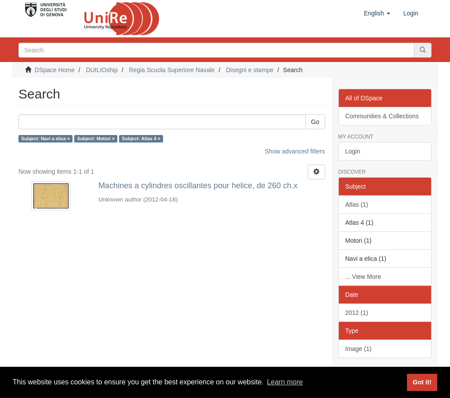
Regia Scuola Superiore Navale (171, 69)
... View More (363, 276)
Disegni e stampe (249, 69)
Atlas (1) (356, 204)
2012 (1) (356, 312)
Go (315, 121)
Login (352, 151)
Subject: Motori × (95, 138)
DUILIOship (101, 69)
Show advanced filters (295, 151)
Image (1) (358, 348)
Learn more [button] (285, 382)
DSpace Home (55, 69)
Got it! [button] (422, 382)
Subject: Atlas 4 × (141, 138)
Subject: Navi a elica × (45, 138)
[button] (377, 13)
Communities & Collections (382, 116)
